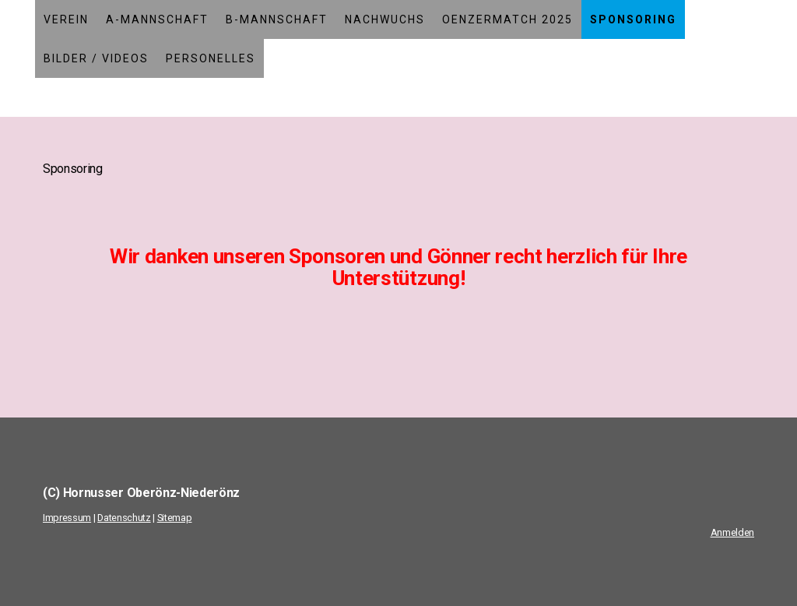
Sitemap (174, 517)
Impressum (67, 517)
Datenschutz (123, 517)
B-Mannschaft (277, 19)
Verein (66, 19)
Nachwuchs (385, 19)
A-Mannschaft (157, 19)
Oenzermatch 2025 (507, 19)
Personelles (210, 58)
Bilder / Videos (96, 58)
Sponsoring (633, 19)
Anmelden (732, 532)
